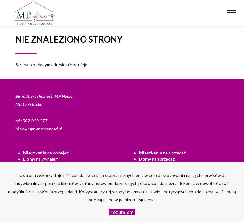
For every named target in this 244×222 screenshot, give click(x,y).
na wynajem (46, 152)
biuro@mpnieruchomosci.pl (38, 128)
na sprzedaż (162, 152)
